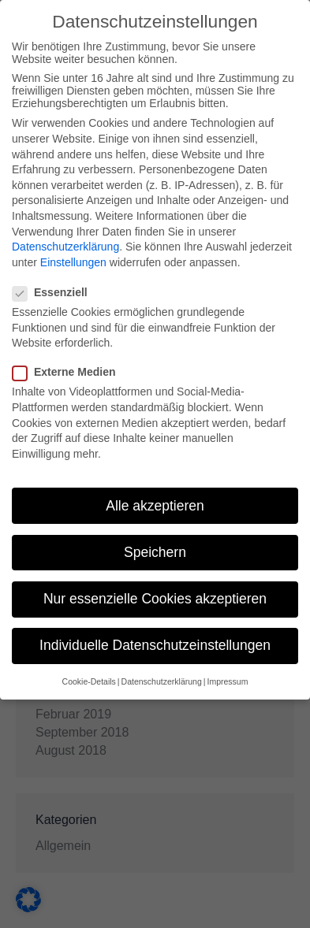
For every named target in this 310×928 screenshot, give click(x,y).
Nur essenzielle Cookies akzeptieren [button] (155, 598)
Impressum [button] (227, 680)
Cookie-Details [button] (89, 680)
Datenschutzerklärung (65, 245)
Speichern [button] (155, 551)
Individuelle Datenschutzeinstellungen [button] (155, 644)
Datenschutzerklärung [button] (161, 680)
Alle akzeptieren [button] (155, 504)
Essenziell (55, 291)
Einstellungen (73, 260)
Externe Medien (68, 371)
